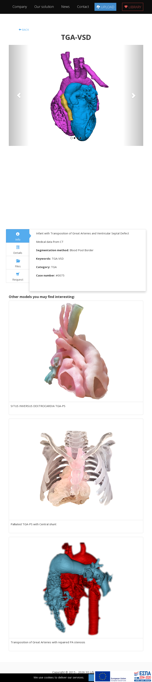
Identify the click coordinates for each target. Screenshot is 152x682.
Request (17, 276)
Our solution (44, 6)
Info (17, 236)
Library (132, 7)
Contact (83, 6)
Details (17, 250)
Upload (105, 7)
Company (20, 6)
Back (24, 29)
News (65, 6)
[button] (19, 95)
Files (18, 263)
